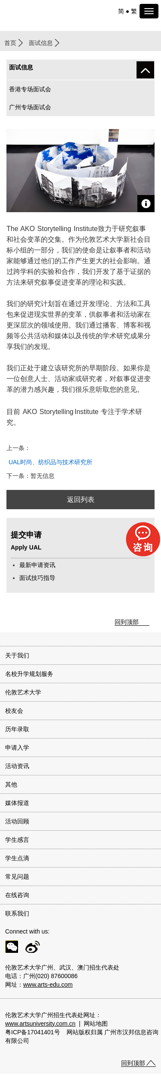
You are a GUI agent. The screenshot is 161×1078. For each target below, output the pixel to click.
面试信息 (41, 42)
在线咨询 (17, 895)
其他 (11, 784)
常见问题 (17, 876)
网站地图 (96, 1023)
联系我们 (17, 913)
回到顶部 (127, 622)
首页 (10, 42)
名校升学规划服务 (29, 673)
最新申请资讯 (37, 565)
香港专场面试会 (30, 89)
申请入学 (17, 747)
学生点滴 (17, 858)
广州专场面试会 (30, 107)
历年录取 (17, 729)
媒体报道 (17, 802)
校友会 (14, 710)
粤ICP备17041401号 (32, 1032)
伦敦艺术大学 (23, 692)
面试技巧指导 (37, 577)
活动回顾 (17, 821)
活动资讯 (17, 766)
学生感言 (17, 839)
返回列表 (80, 499)
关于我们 (17, 655)
